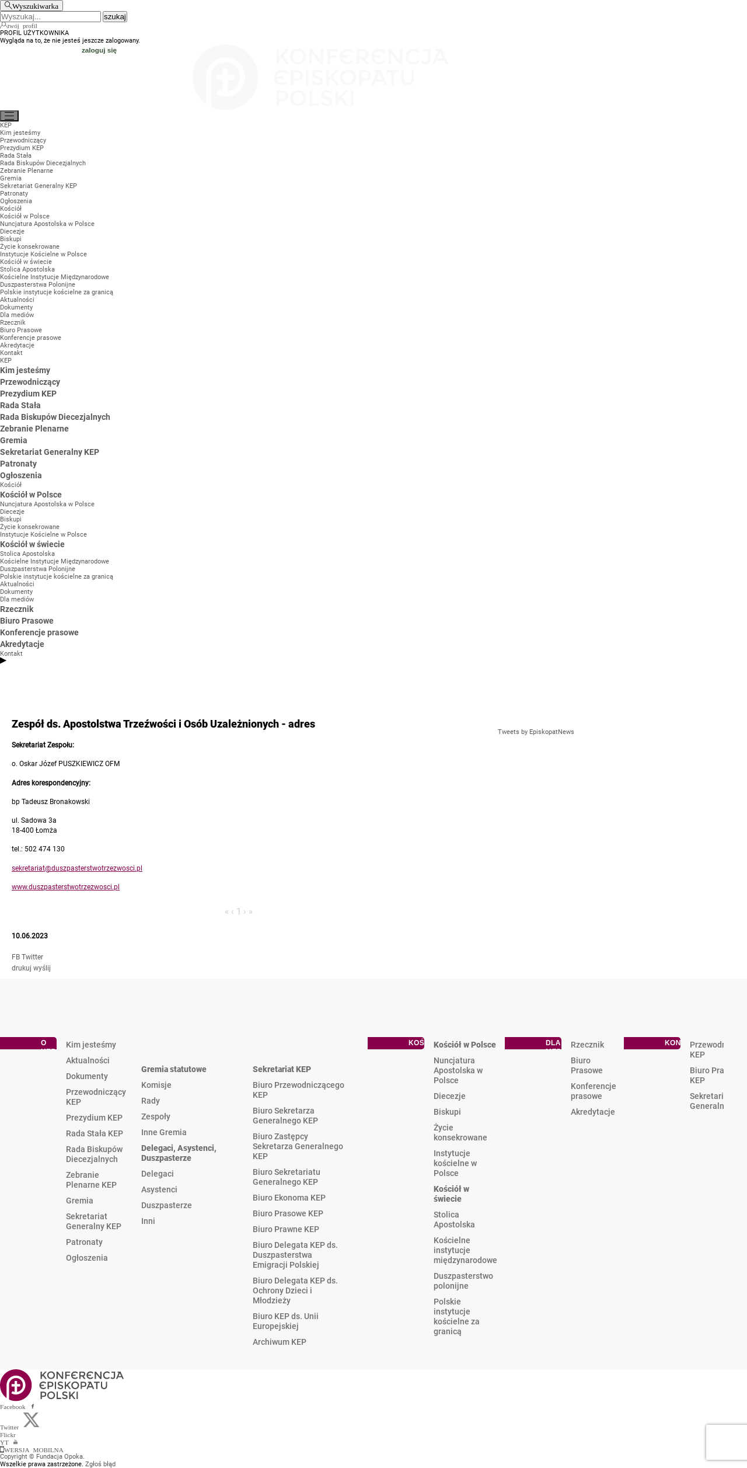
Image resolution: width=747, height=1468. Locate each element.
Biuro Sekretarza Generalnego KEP (285, 1115)
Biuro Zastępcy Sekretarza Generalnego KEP (298, 1146)
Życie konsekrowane (460, 1132)
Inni (148, 1221)
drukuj (22, 968)
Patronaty (84, 1242)
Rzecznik (587, 1044)
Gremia (79, 1200)
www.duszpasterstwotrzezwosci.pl (66, 887)
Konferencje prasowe (593, 1091)
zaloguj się (99, 50)
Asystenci (159, 1189)
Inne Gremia (164, 1132)
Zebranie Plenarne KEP (91, 1179)
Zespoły (155, 1116)
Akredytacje (593, 1111)
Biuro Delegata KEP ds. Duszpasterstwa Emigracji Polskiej (295, 1254)
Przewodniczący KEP (96, 1097)
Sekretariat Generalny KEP (93, 1221)
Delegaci (157, 1173)
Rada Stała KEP (94, 1133)
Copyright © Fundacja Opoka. (42, 1456)
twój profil (22, 25)
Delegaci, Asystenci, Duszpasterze (179, 1153)
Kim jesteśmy (91, 1044)
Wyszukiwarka (35, 5)
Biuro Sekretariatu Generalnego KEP (286, 1177)
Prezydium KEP (94, 1117)
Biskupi (447, 1111)
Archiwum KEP (279, 1342)
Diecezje (450, 1096)
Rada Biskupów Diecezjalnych (94, 1154)
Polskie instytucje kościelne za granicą (457, 1316)
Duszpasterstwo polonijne (463, 1280)
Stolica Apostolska (454, 1219)
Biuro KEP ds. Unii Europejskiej (286, 1321)
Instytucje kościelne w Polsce (455, 1163)
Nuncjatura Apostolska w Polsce (458, 1070)
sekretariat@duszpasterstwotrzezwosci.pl (77, 868)
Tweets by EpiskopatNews (536, 732)
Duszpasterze (166, 1205)
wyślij (42, 968)
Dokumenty (87, 1076)
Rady (150, 1100)
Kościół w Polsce (465, 1044)
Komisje (156, 1085)
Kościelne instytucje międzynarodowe (465, 1250)
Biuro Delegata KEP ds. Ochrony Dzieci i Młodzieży (295, 1290)
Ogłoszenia (87, 1257)
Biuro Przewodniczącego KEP (298, 1090)
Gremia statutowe (174, 1069)
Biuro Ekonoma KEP (289, 1197)
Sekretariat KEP (282, 1069)
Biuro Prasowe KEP (288, 1213)
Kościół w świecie (451, 1193)
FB (16, 957)
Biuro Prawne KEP (286, 1229)
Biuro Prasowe (587, 1065)
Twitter (32, 957)
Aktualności (88, 1060)
